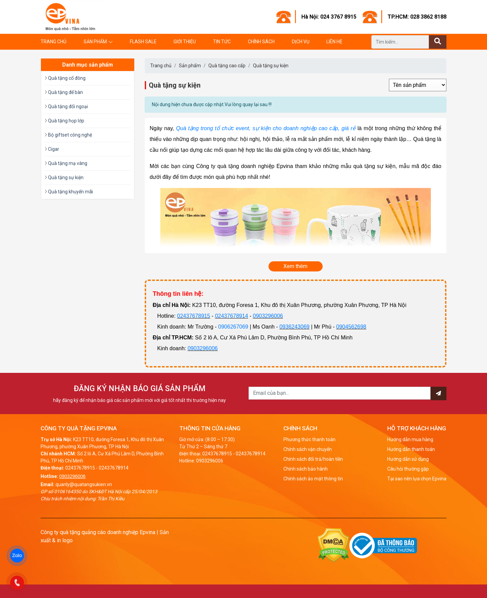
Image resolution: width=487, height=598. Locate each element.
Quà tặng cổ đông (65, 78)
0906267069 (233, 327)
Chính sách (261, 41)
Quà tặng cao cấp (227, 65)
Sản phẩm (95, 41)
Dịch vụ (300, 41)
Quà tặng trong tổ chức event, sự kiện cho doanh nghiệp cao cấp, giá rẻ (265, 128)
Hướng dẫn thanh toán (411, 449)
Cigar (52, 149)
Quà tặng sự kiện (270, 65)
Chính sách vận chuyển (307, 449)
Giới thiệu (184, 41)
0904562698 (351, 327)
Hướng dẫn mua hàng (410, 439)
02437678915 (193, 316)
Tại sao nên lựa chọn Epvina (416, 478)
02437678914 (231, 316)
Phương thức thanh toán (309, 439)
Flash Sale (143, 41)
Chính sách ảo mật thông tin (313, 478)
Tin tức (222, 41)
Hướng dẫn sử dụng (408, 459)
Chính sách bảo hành (305, 469)
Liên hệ (334, 41)
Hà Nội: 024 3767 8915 (328, 17)
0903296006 (268, 316)
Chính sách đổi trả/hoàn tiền (313, 459)
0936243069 (294, 327)
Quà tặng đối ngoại (66, 106)
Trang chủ (53, 41)
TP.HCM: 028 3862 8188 (417, 17)
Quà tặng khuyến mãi (69, 191)
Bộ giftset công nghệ (68, 135)
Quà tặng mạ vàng (66, 163)
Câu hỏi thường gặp (408, 469)
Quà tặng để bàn (64, 92)
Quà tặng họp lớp (64, 120)
